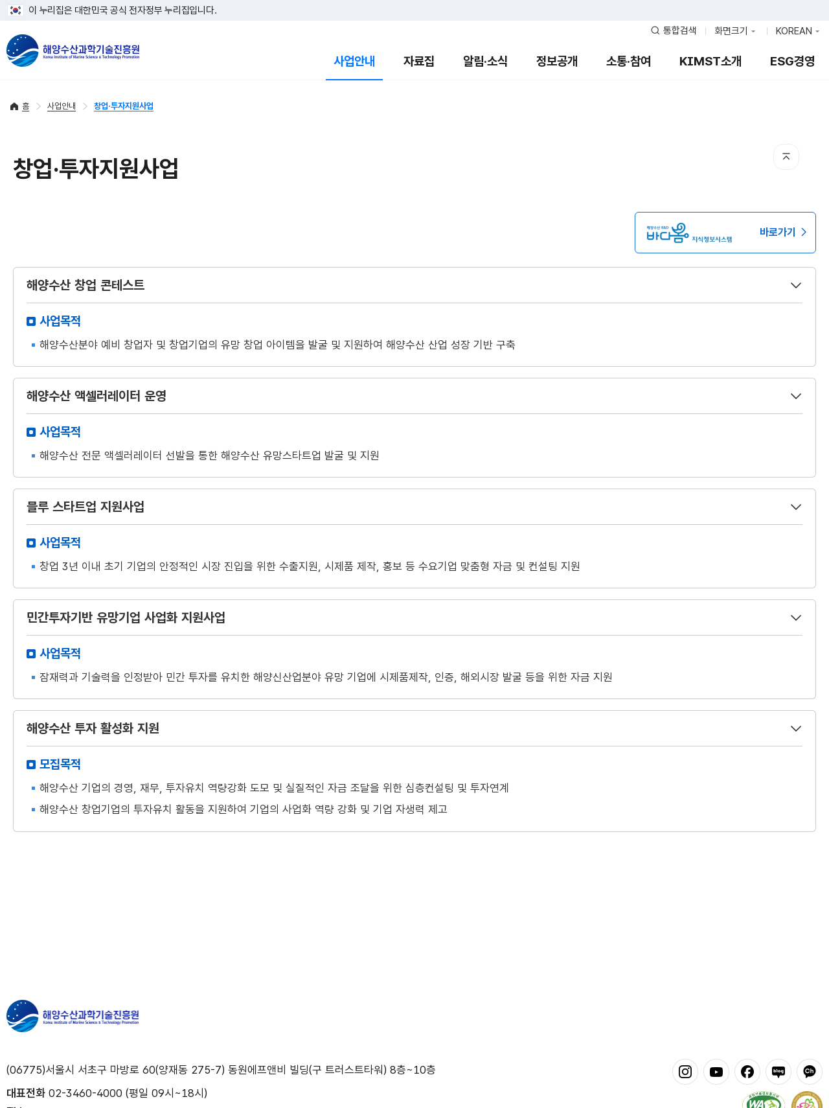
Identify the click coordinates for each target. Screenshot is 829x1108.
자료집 (419, 61)
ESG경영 (792, 61)
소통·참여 (628, 61)
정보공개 (557, 61)
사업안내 (354, 61)
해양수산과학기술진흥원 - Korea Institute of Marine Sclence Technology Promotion (72, 50)
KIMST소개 (710, 61)
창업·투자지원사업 (123, 106)
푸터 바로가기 (415, 0)
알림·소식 (485, 61)
